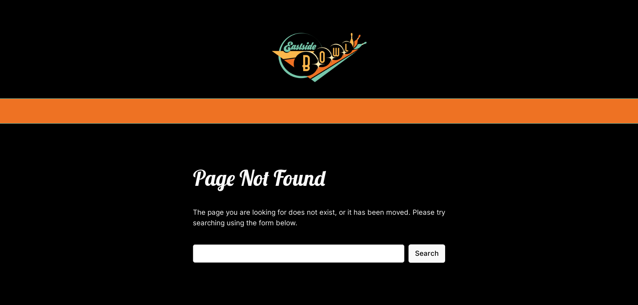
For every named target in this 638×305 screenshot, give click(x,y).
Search (427, 253)
